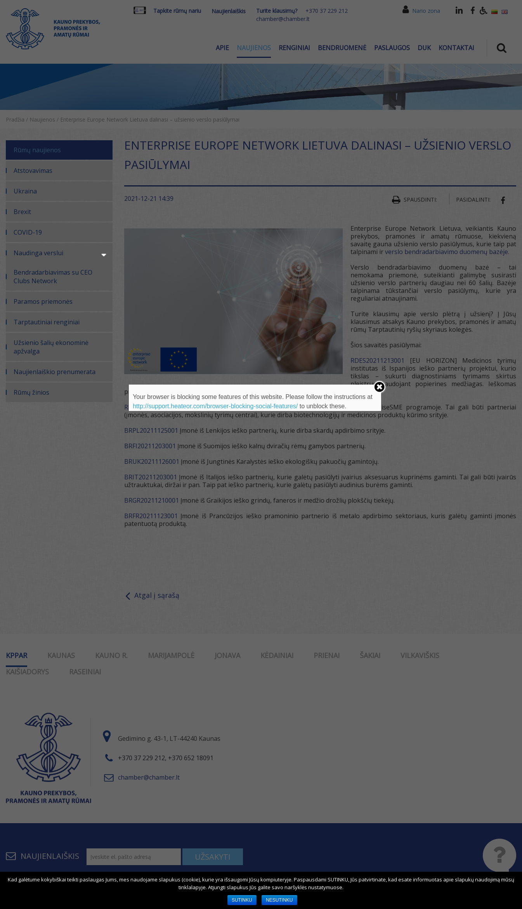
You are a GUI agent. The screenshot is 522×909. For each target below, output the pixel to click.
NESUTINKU (279, 900)
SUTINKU (242, 900)
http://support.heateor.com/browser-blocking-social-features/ (215, 406)
